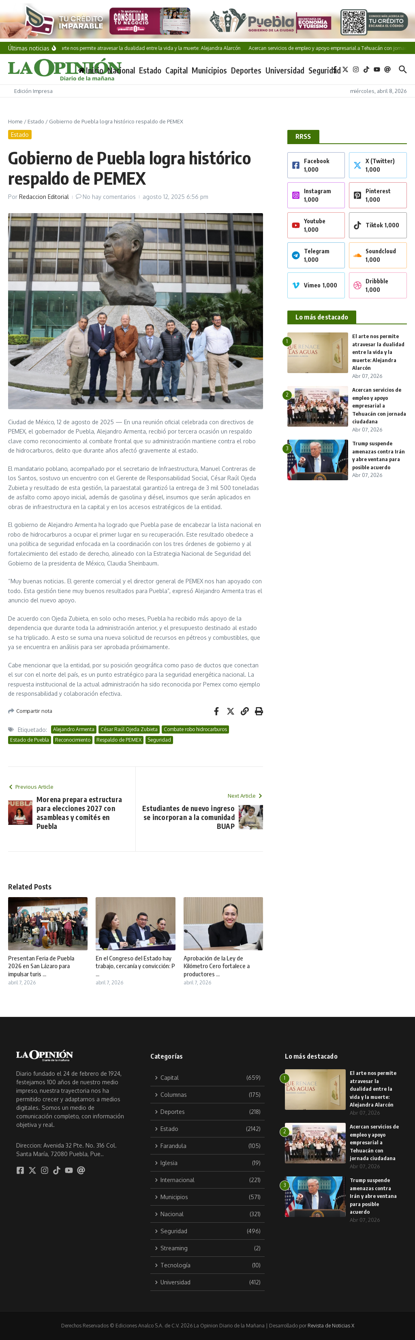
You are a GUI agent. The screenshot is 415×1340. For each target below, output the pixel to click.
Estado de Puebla (29, 740)
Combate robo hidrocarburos (195, 729)
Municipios (209, 70)
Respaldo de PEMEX (118, 740)
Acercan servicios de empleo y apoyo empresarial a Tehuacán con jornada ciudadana (379, 405)
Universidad (284, 70)
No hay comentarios (109, 196)
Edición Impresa (33, 91)
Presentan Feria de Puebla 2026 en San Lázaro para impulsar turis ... (41, 965)
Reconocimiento (72, 740)
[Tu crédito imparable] (207, 21)
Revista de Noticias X (331, 1326)
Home (15, 121)
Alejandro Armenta (73, 729)
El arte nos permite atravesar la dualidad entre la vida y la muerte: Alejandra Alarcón (378, 352)
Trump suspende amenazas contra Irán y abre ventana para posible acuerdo (373, 1196)
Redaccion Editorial (44, 196)
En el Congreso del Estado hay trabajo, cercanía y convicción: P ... (135, 965)
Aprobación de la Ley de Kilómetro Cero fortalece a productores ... (217, 965)
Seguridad (324, 70)
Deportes (246, 70)
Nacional (121, 70)
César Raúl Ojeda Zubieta (129, 729)
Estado (150, 70)
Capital (176, 70)
